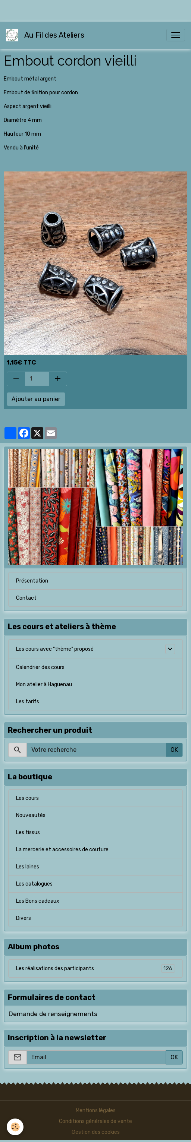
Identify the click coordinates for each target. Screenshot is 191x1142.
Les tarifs (27, 701)
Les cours (27, 798)
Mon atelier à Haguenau (44, 684)
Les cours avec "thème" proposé (55, 649)
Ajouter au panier (36, 399)
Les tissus (28, 832)
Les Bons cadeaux (37, 901)
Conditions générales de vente (95, 1121)
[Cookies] (15, 1127)
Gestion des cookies (96, 1132)
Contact (26, 598)
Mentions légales (96, 1110)
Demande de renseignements (52, 1014)
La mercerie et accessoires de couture (62, 849)
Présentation (32, 581)
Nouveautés (31, 815)
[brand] (46, 35)
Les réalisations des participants (95, 968)
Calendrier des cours (40, 667)
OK (174, 749)
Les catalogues (34, 884)
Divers (23, 918)
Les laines (27, 867)
